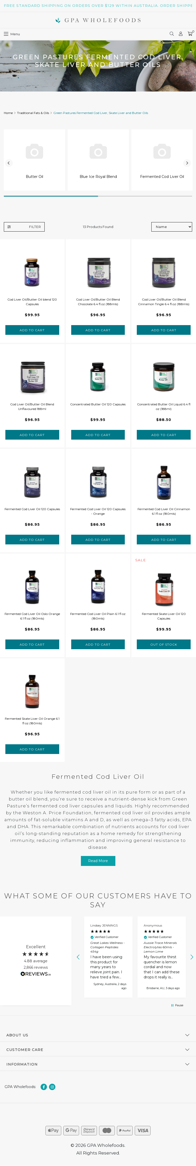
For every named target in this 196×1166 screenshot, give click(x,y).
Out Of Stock (163, 644)
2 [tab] (145, 196)
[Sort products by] (171, 227)
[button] (78, 957)
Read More (98, 861)
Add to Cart (32, 330)
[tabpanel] (34, 160)
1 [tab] (51, 196)
